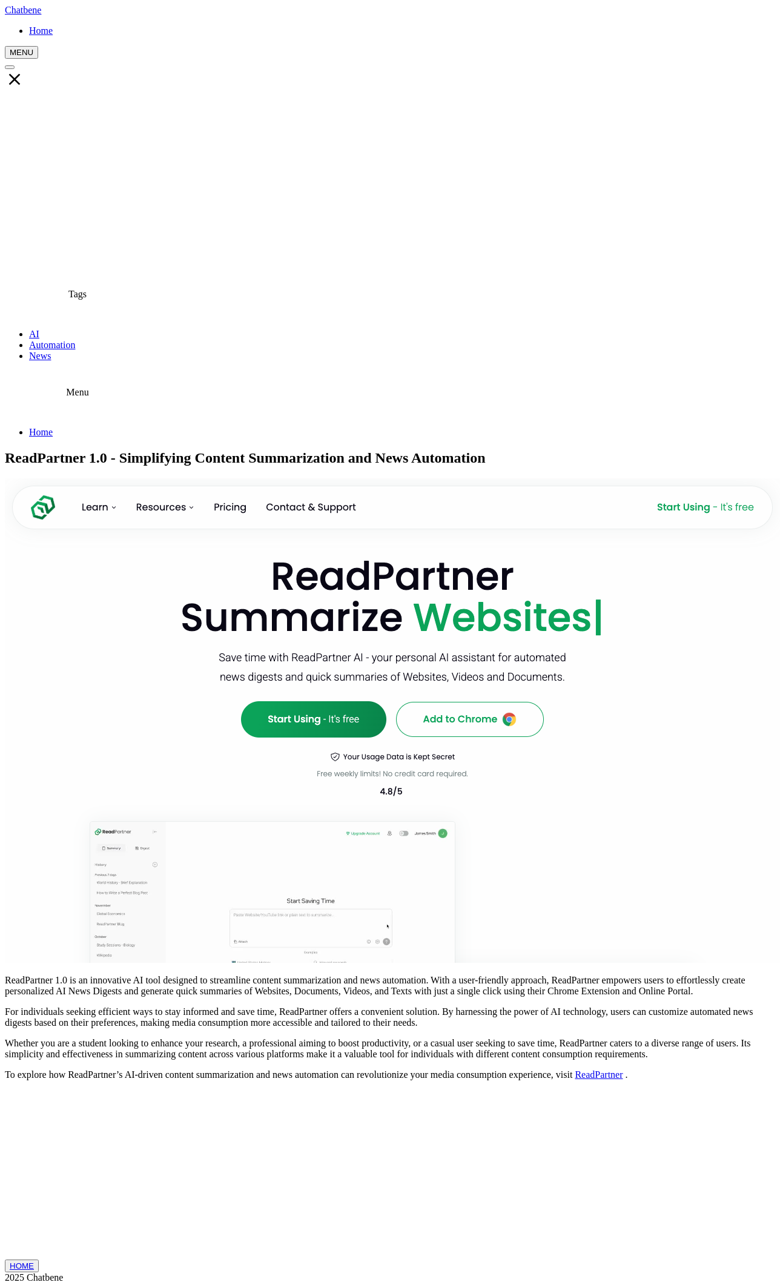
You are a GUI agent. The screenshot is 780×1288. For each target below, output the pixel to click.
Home (41, 432)
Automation (52, 345)
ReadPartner (599, 1074)
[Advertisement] (390, 182)
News (40, 356)
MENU (21, 52)
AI (34, 334)
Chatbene (23, 10)
